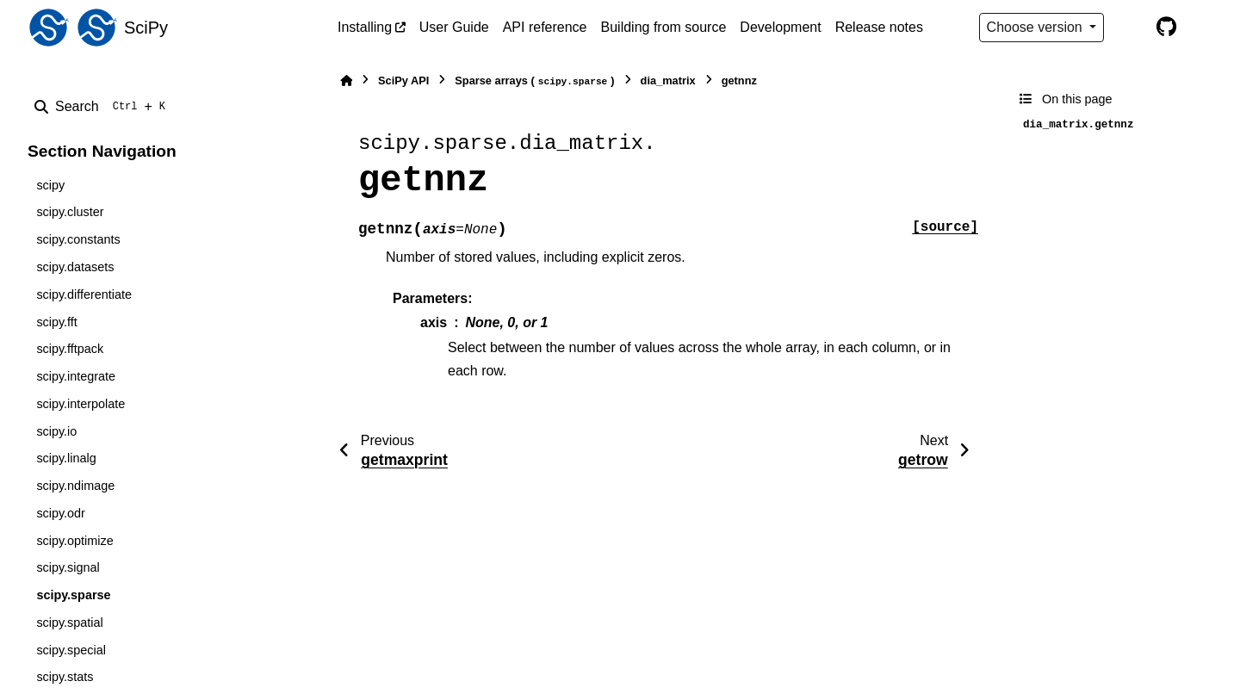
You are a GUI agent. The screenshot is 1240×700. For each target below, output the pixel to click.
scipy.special (71, 650)
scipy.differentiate (84, 294)
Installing (365, 27)
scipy (50, 185)
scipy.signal (67, 567)
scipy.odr (60, 513)
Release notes (879, 27)
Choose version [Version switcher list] (1037, 27)
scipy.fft (56, 322)
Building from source (664, 27)
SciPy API (403, 80)
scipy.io (56, 431)
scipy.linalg (66, 458)
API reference (545, 27)
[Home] (346, 80)
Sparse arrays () (534, 81)
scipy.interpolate (80, 404)
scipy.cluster (69, 212)
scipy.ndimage (75, 485)
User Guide (454, 27)
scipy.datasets (75, 267)
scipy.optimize (74, 541)
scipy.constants (78, 239)
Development (780, 27)
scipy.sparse (73, 595)
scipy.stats (64, 677)
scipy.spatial (69, 622)
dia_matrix (668, 80)
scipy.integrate (75, 376)
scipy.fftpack (69, 349)
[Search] (103, 107)
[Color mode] (1129, 27)
